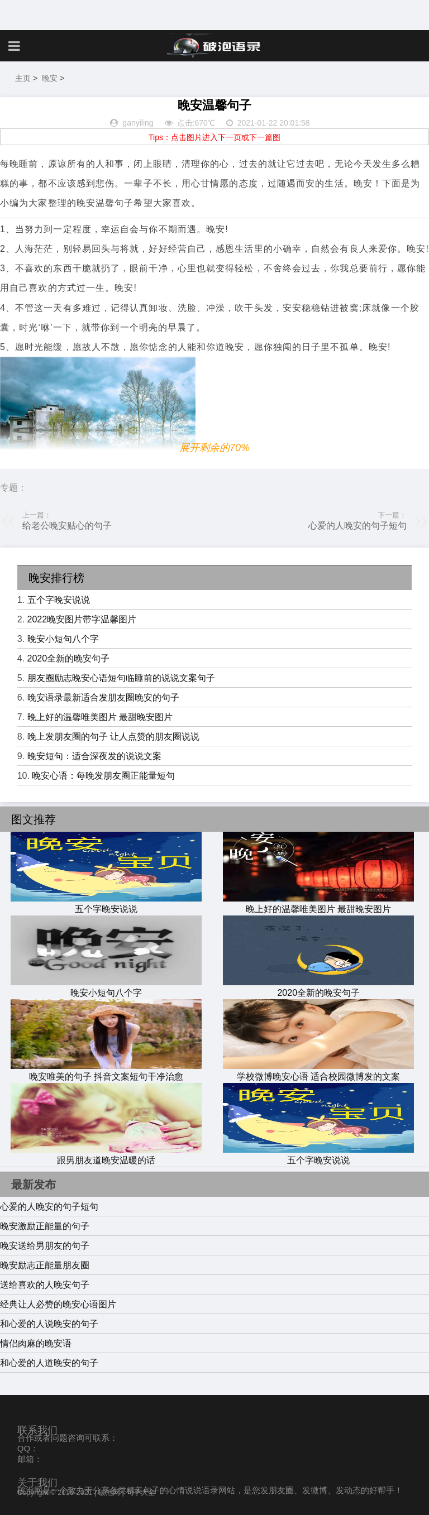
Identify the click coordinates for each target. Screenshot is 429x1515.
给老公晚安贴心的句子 (67, 525)
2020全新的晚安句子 (68, 658)
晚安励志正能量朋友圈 (44, 1265)
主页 (23, 78)
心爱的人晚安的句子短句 (357, 525)
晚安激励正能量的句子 (44, 1226)
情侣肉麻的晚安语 (36, 1343)
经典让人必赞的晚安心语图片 (58, 1304)
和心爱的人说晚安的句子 (49, 1324)
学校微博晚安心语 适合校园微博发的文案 (318, 1071)
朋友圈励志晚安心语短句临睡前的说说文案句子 (121, 678)
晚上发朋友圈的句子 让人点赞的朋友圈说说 (113, 736)
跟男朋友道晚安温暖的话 (106, 1155)
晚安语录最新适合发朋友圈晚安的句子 (103, 697)
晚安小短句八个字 (63, 639)
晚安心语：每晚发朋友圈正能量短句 (103, 775)
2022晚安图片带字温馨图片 (82, 619)
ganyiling (137, 122)
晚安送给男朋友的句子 (44, 1245)
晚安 (50, 78)
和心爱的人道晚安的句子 (49, 1363)
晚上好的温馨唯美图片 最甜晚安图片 (100, 717)
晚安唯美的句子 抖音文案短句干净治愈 (106, 1071)
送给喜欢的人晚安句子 (44, 1284)
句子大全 (140, 1492)
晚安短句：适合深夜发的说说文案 (94, 756)
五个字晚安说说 (58, 600)
